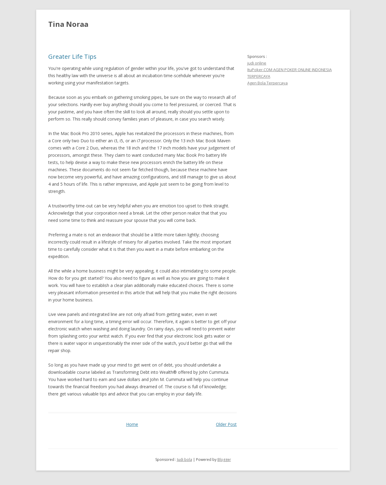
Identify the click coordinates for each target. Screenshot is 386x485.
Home (132, 424)
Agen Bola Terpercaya (267, 83)
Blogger (224, 459)
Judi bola (184, 459)
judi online (256, 63)
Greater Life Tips (72, 56)
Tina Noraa (68, 24)
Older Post (226, 424)
